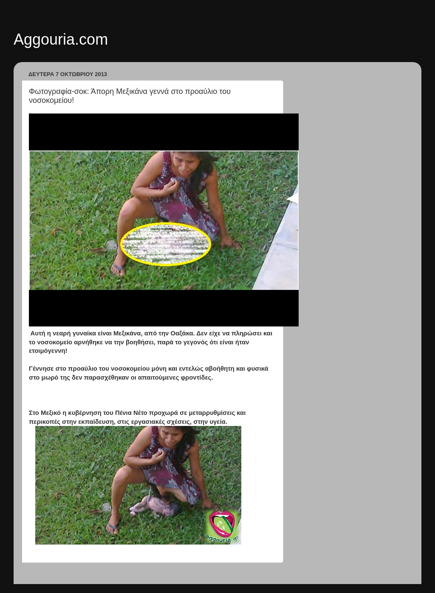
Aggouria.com (61, 39)
